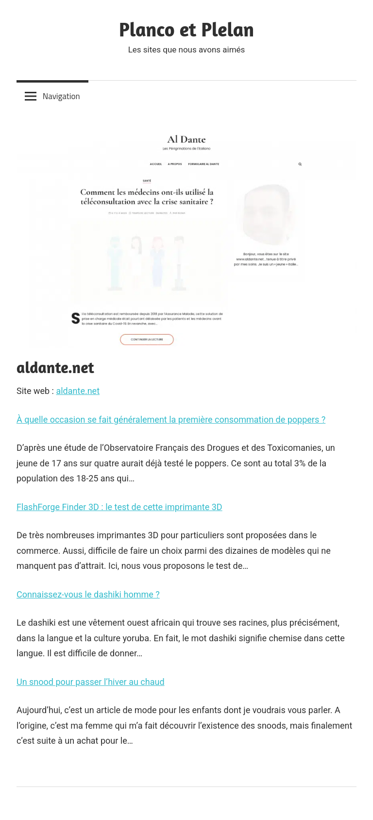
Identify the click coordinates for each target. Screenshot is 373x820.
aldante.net (78, 391)
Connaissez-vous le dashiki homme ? (88, 594)
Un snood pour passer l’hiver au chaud (91, 682)
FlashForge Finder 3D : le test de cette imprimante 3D (119, 507)
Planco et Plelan (186, 29)
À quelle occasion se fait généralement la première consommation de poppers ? (171, 419)
